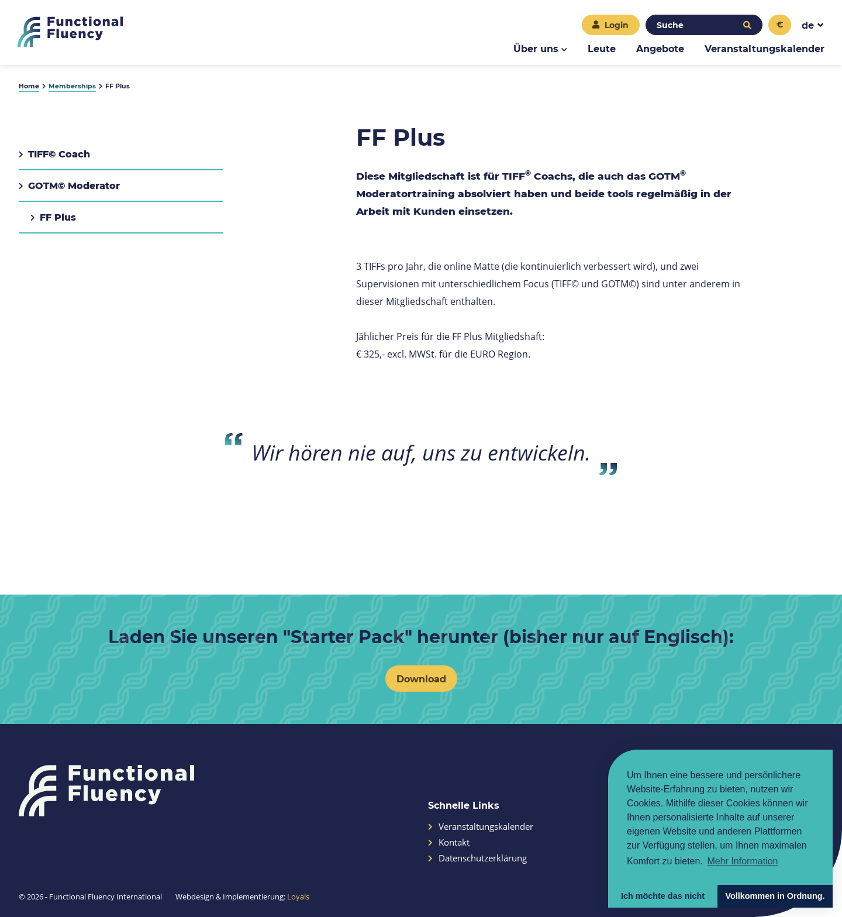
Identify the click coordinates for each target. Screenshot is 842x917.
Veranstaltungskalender (764, 48)
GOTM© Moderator (69, 185)
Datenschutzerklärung (477, 858)
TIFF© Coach (54, 153)
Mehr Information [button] (742, 861)
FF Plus (53, 217)
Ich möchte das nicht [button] (663, 896)
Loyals (298, 896)
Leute (602, 48)
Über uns (535, 48)
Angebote (660, 48)
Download (421, 678)
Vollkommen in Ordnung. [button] (774, 896)
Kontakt (449, 842)
